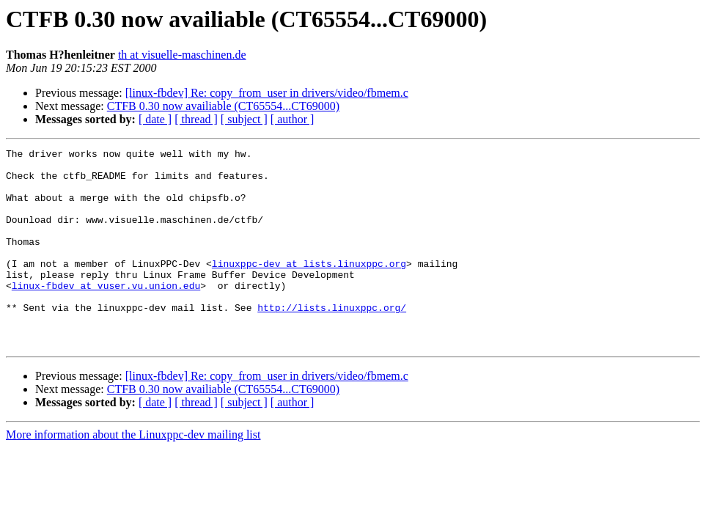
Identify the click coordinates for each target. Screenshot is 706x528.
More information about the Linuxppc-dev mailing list (133, 474)
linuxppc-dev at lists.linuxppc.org (309, 287)
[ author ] (293, 119)
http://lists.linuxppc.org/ (331, 340)
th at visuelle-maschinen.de (182, 54)
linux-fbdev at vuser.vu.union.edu (106, 313)
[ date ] (155, 119)
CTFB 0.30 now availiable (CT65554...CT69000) (223, 106)
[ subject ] (244, 119)
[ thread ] (196, 119)
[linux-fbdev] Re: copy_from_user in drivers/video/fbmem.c (266, 93)
